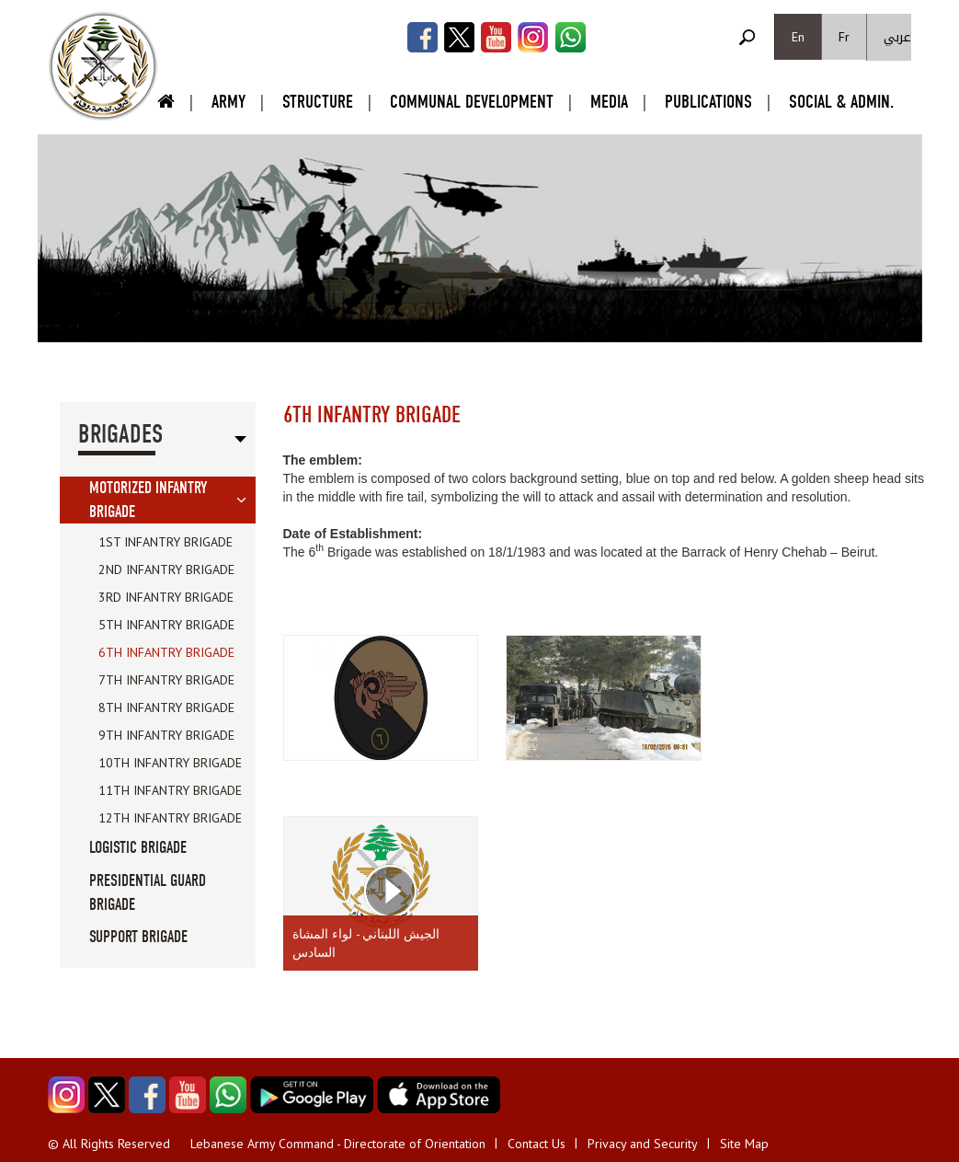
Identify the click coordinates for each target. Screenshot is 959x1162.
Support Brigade (138, 937)
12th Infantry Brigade (170, 818)
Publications (708, 101)
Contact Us (536, 1143)
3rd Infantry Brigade (166, 597)
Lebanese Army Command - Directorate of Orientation (337, 1143)
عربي (897, 37)
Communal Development (472, 101)
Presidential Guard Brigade (147, 893)
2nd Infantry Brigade (166, 569)
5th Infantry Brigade (166, 624)
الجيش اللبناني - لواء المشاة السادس (366, 943)
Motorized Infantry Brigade (148, 500)
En (798, 37)
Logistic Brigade (138, 847)
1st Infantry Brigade (165, 542)
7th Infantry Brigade (166, 680)
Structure (317, 101)
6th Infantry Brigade (166, 652)
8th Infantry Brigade (166, 707)
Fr (844, 37)
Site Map (744, 1143)
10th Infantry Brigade (170, 762)
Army (228, 101)
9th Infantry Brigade (166, 735)
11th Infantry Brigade (170, 790)
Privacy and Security (643, 1143)
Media (609, 101)
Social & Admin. (841, 101)
